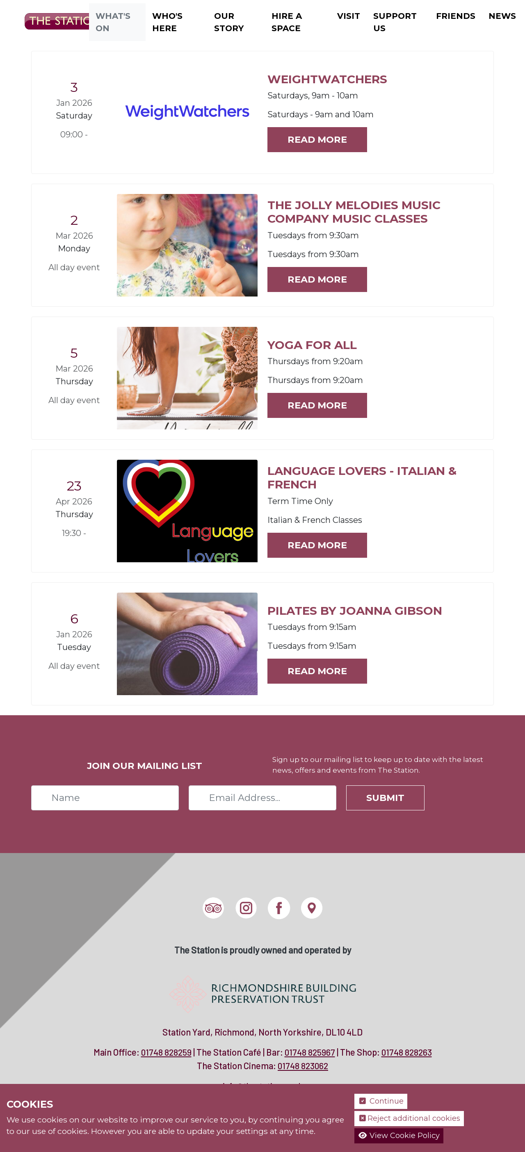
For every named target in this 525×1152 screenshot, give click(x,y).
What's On (113, 22)
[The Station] (58, 21)
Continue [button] (381, 1101)
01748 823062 (303, 1066)
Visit (348, 16)
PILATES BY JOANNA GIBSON (354, 611)
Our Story (229, 22)
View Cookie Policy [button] (399, 1135)
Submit (385, 797)
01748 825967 (310, 1052)
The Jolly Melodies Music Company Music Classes (354, 212)
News (502, 16)
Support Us (395, 22)
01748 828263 (406, 1052)
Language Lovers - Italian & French (362, 478)
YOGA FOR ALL (312, 345)
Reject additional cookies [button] (409, 1118)
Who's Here (167, 22)
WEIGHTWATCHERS (327, 79)
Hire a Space (287, 22)
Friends (455, 16)
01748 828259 (166, 1052)
